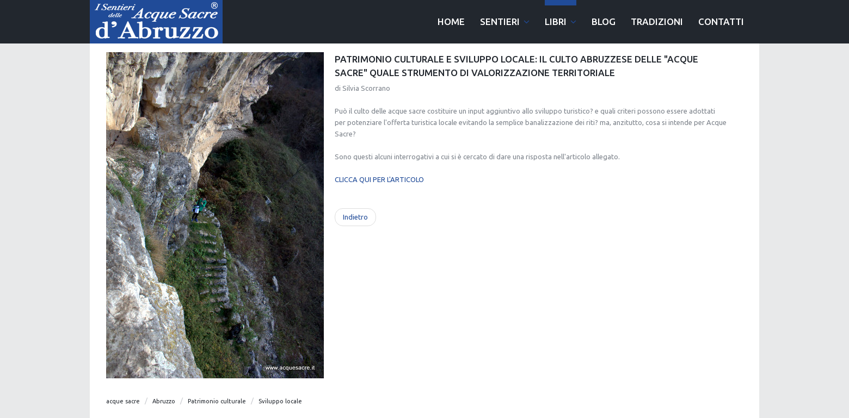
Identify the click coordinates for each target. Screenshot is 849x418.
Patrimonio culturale (217, 401)
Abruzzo (163, 401)
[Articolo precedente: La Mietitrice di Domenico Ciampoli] (355, 217)
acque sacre (123, 401)
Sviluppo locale (280, 401)
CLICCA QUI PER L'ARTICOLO (379, 179)
